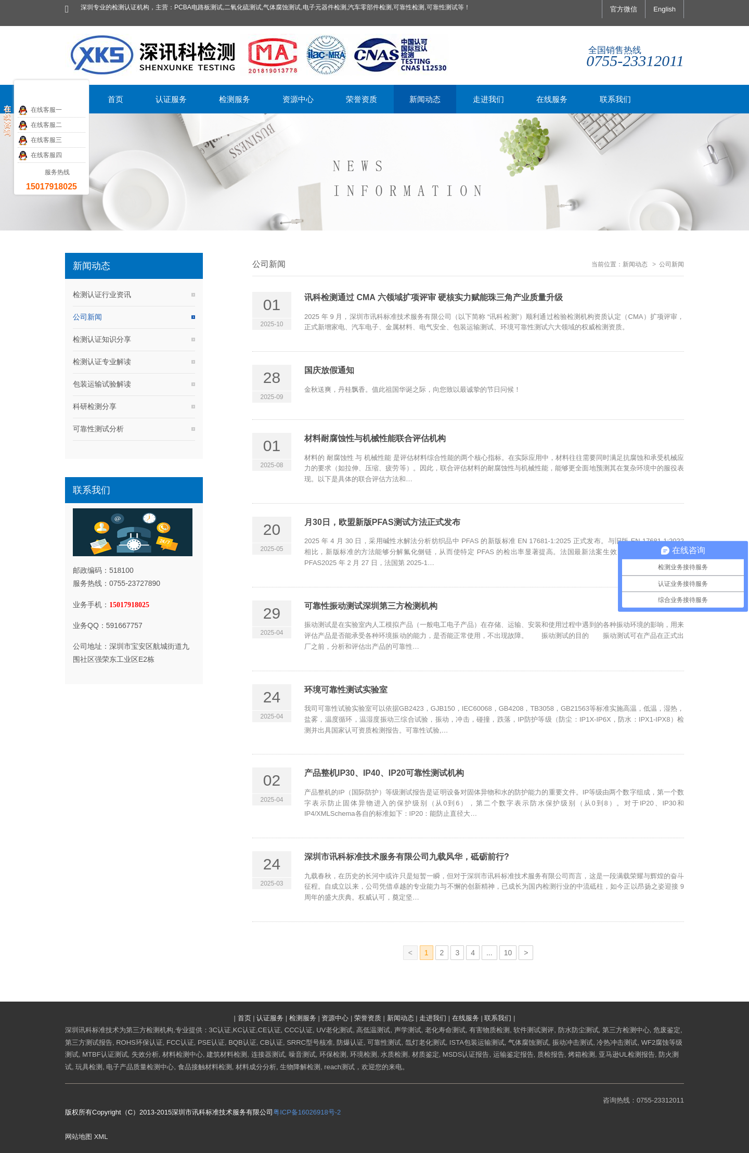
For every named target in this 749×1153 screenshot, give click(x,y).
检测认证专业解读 (102, 361)
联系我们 (497, 1018)
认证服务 (269, 1018)
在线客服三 (40, 140)
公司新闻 (87, 317)
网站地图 (78, 1137)
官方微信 (623, 9)
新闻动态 (635, 264)
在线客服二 (40, 125)
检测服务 (302, 1018)
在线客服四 (40, 155)
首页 (244, 1018)
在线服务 (465, 1018)
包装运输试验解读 (102, 384)
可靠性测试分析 (98, 429)
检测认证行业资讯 (102, 294)
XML (101, 1137)
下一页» (526, 954)
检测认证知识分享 (102, 339)
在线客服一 (40, 110)
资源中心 (334, 1018)
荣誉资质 (367, 1018)
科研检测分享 (95, 406)
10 (508, 953)
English (664, 9)
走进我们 (432, 1018)
